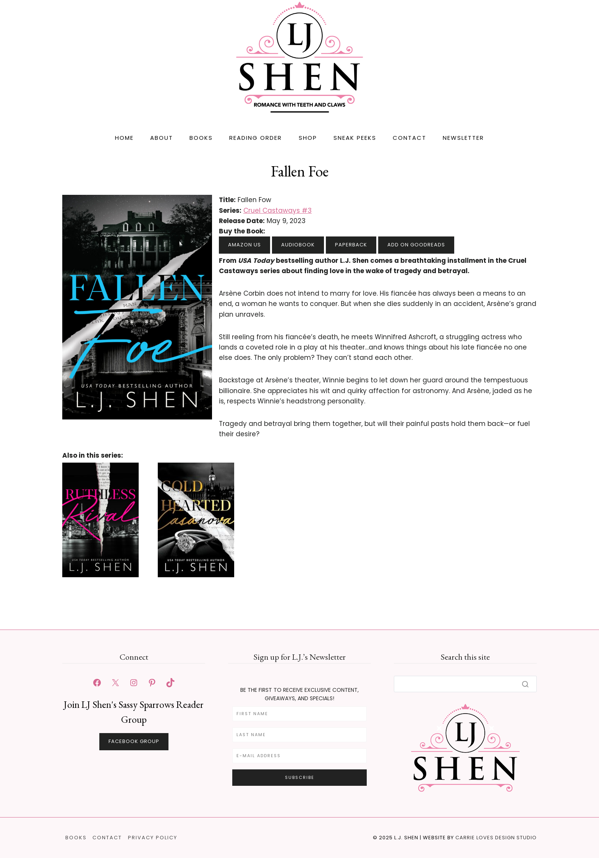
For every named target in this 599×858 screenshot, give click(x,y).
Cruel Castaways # (277, 210)
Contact (409, 138)
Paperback (351, 244)
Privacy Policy (152, 837)
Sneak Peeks (354, 138)
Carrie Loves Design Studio (496, 837)
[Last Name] (299, 734)
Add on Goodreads (416, 244)
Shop (308, 138)
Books (201, 138)
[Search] (465, 684)
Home (124, 138)
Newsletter (463, 138)
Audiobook (298, 244)
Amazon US (244, 244)
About (161, 138)
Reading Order (255, 138)
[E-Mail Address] (299, 755)
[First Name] (299, 713)
